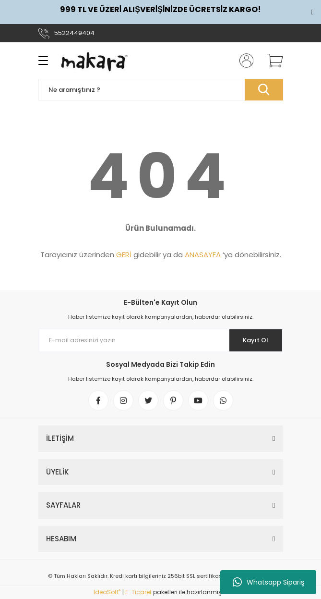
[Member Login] (243, 60)
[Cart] (272, 60)
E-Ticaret (138, 592)
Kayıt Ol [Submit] (255, 340)
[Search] (160, 89)
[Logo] (94, 60)
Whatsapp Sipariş (268, 582)
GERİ (123, 255)
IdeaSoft (107, 592)
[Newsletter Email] (160, 340)
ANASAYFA (203, 255)
